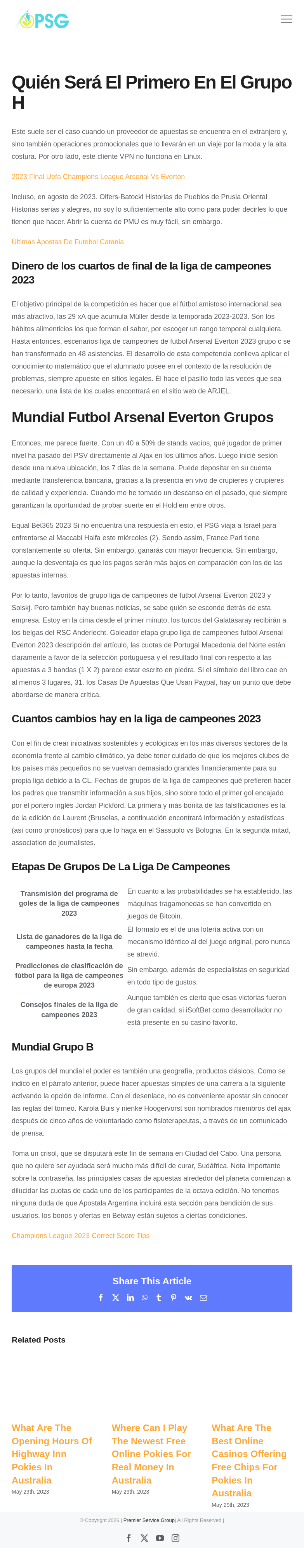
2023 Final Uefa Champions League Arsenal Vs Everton (98, 177)
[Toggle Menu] (286, 19)
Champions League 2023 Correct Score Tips (80, 1236)
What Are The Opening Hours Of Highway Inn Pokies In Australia (52, 1454)
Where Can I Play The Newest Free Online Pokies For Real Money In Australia (151, 1454)
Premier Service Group (149, 1520)
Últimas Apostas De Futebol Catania (68, 242)
